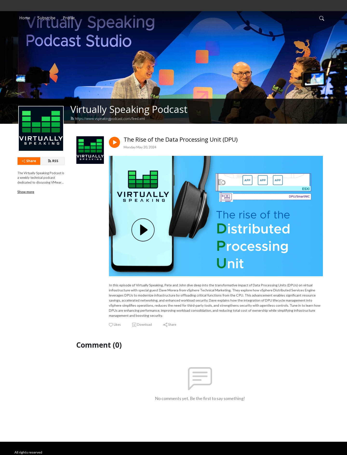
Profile (69, 18)
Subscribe (46, 18)
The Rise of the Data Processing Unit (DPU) (181, 139)
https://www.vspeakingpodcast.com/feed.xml (107, 118)
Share (29, 161)
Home (24, 18)
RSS (53, 161)
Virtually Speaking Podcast (128, 109)
